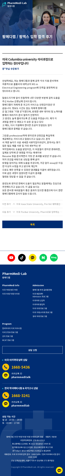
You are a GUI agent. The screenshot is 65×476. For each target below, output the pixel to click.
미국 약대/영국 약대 (9, 289)
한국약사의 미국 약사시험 (12, 328)
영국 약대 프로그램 (40, 316)
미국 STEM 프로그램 (10, 332)
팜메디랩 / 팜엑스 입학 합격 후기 (27, 36)
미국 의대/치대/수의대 (10, 293)
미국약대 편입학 (39, 304)
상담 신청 (32, 350)
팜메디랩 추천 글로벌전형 (42, 289)
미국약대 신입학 (39, 300)
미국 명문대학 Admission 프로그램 (40, 295)
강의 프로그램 (7, 336)
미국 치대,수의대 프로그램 (42, 312)
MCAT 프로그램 (8, 340)
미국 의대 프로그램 (40, 308)
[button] (32, 204)
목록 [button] (32, 224)
